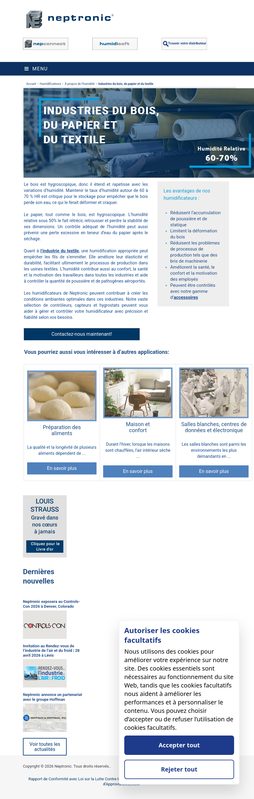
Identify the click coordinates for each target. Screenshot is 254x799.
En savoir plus (62, 468)
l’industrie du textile (59, 250)
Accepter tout (179, 745)
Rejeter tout (179, 769)
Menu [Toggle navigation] (36, 69)
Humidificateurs (50, 84)
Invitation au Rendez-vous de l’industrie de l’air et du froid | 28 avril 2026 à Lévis (51, 651)
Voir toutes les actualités (45, 746)
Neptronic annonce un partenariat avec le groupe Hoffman (52, 697)
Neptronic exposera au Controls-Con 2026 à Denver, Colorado (51, 604)
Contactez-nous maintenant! (82, 334)
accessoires (186, 297)
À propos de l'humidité (79, 84)
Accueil (31, 84)
